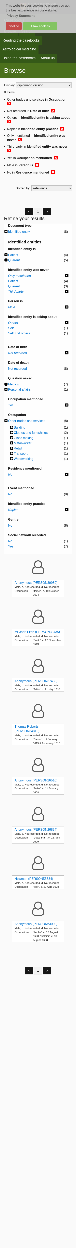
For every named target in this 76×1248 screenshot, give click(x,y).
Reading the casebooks (21, 40)
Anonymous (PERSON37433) (36, 681)
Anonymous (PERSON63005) (36, 924)
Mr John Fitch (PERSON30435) (37, 632)
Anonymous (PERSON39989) (36, 582)
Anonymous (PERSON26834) (36, 829)
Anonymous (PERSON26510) (36, 780)
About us (48, 58)
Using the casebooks (18, 58)
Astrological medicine (19, 49)
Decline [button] (14, 26)
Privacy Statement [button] (20, 15)
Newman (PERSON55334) (34, 878)
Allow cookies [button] (40, 26)
